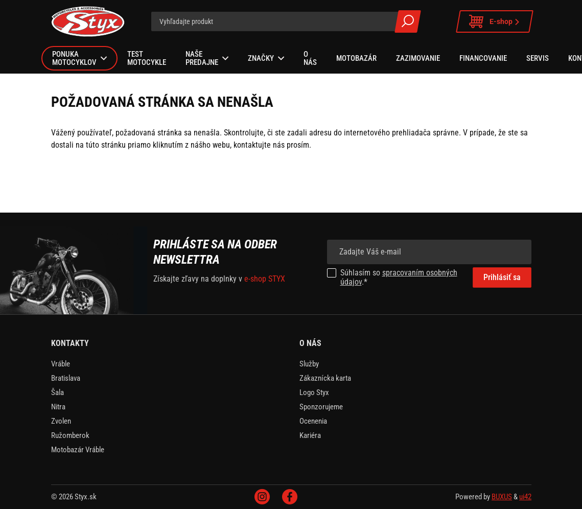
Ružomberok (70, 435)
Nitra (58, 406)
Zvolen (61, 421)
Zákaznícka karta (325, 378)
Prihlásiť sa (502, 277)
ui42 (525, 496)
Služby (309, 363)
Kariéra (310, 435)
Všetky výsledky (408, 21)
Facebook (289, 496)
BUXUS (502, 496)
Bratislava (65, 378)
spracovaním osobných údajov (398, 277)
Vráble (60, 363)
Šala (57, 392)
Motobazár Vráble (77, 449)
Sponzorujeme (321, 406)
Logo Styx (314, 392)
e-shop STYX (264, 279)
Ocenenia (313, 421)
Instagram (262, 496)
